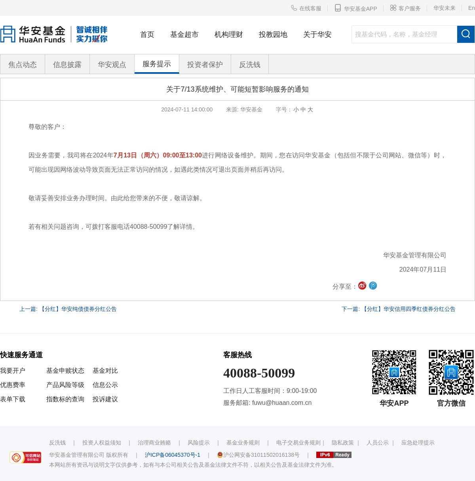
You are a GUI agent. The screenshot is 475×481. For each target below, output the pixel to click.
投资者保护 (205, 65)
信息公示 (105, 384)
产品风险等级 (65, 384)
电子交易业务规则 (298, 442)
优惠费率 (12, 384)
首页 (147, 34)
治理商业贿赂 (154, 442)
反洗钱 (249, 65)
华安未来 (444, 8)
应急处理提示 (418, 442)
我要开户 (12, 370)
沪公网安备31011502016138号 (258, 455)
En (471, 8)
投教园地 (273, 34)
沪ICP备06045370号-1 (172, 455)
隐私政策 (343, 442)
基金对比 (105, 370)
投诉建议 (105, 399)
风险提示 (199, 442)
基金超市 (184, 34)
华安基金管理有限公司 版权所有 (88, 455)
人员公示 (378, 442)
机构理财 (229, 34)
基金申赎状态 (65, 370)
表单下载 (12, 399)
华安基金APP (355, 8)
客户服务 (405, 7)
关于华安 (317, 34)
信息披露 (67, 65)
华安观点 (112, 65)
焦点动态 (22, 65)
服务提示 (156, 64)
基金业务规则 (243, 442)
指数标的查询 (65, 399)
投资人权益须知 (101, 442)
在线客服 (306, 7)
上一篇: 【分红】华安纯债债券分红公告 (68, 309)
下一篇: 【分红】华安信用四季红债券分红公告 (399, 309)
